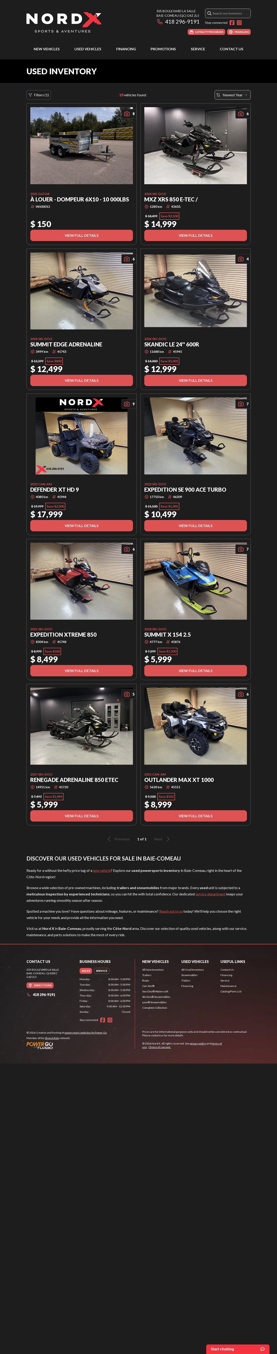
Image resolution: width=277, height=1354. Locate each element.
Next (162, 839)
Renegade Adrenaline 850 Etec (74, 780)
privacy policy (198, 1043)
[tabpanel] (105, 995)
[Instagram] (239, 22)
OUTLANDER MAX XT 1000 (179, 780)
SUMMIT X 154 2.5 (167, 634)
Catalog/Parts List (230, 991)
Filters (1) (38, 95)
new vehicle (102, 870)
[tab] (86, 971)
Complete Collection (154, 1007)
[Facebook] (232, 22)
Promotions (163, 49)
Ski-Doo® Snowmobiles (156, 997)
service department (210, 894)
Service (198, 49)
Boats (145, 980)
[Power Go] (66, 1045)
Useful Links (232, 961)
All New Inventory (153, 969)
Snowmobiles (189, 975)
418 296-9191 (178, 21)
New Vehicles (47, 49)
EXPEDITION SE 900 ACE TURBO (185, 489)
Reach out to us (171, 911)
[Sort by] (233, 95)
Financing (126, 49)
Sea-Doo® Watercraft (155, 991)
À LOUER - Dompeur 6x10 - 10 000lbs (79, 199)
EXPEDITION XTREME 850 (63, 634)
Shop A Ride (52, 1038)
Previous (118, 839)
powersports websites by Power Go (85, 1032)
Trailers (147, 975)
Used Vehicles (87, 49)
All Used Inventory (192, 969)
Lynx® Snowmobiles (154, 1002)
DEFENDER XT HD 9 (54, 489)
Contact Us (231, 49)
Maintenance (228, 986)
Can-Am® (148, 986)
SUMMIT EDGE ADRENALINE (66, 344)
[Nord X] (64, 22)
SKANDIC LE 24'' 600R (171, 344)
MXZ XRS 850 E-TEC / (171, 199)
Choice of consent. (159, 1047)
